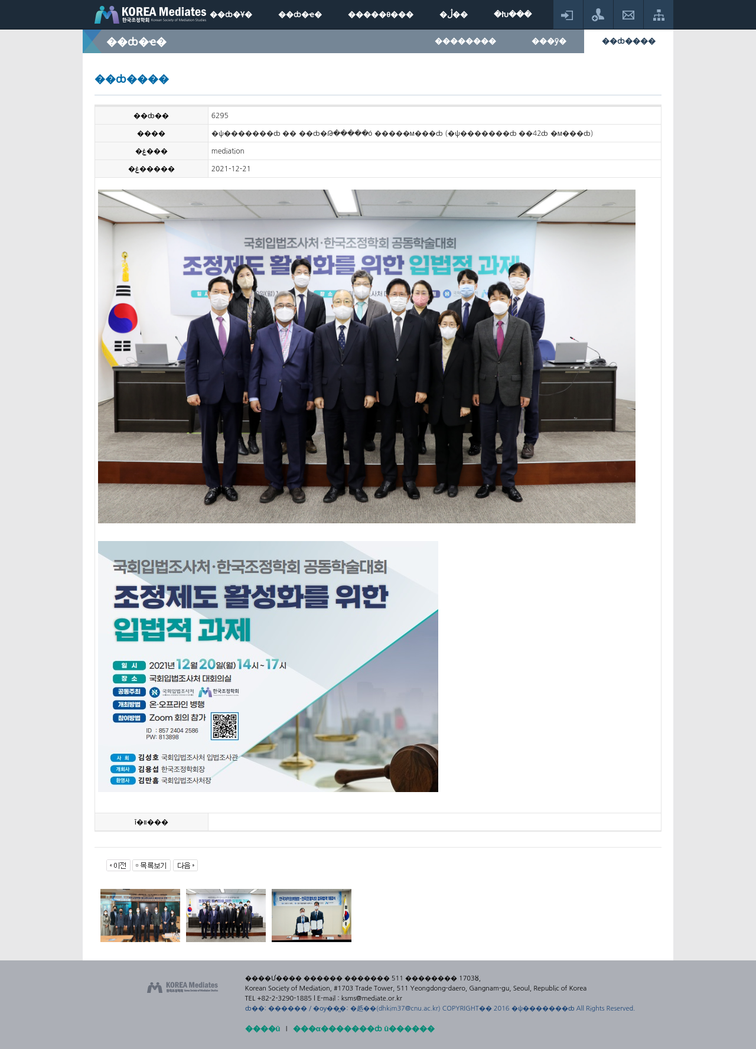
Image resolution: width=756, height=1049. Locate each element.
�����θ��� (380, 14)
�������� (465, 41)
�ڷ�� (453, 14)
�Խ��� (513, 14)
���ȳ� (549, 41)
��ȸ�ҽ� (300, 14)
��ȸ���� (629, 41)
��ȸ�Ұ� (231, 14)
